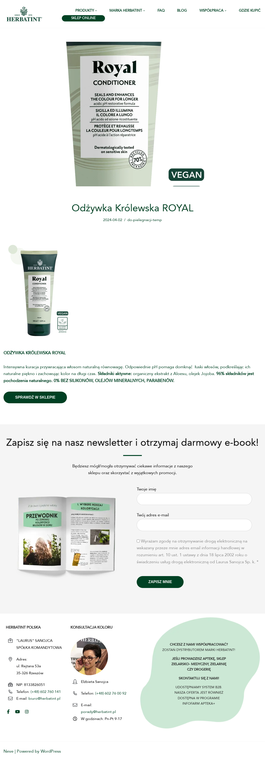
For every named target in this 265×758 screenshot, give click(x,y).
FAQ (161, 11)
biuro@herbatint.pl (44, 699)
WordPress (51, 751)
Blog (182, 11)
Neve (8, 751)
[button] (96, 11)
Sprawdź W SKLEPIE (35, 397)
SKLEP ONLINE (83, 18)
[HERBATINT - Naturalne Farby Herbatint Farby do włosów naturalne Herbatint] (24, 14)
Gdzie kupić (250, 11)
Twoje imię (194, 494)
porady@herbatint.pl (98, 712)
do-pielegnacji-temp (144, 220)
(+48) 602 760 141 (46, 692)
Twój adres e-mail (194, 520)
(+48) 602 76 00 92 (110, 693)
